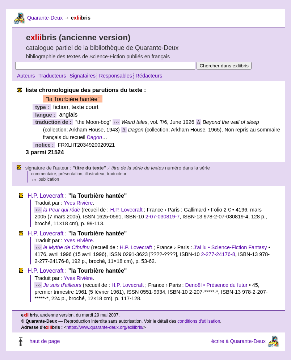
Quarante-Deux (45, 18)
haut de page (44, 341)
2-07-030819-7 (163, 216)
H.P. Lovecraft (45, 196)
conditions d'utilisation (198, 321)
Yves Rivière (78, 203)
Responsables (115, 76)
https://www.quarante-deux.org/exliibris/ (105, 327)
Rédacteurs (149, 76)
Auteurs (26, 76)
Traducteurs (52, 76)
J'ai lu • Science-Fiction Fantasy (230, 247)
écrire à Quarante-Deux (238, 341)
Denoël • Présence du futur (216, 285)
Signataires (82, 76)
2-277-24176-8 (218, 254)
